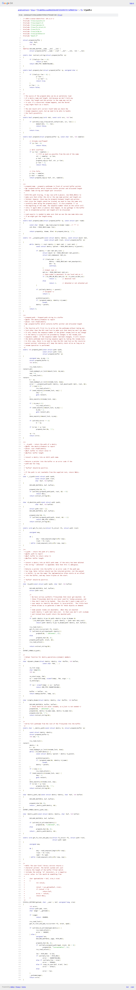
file (60, 15)
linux (33, 10)
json (132, 987)
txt (127, 987)
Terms (23, 987)
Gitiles (12, 987)
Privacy (18, 987)
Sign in (132, 3)
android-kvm (23, 10)
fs (82, 10)
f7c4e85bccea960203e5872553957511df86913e (57, 10)
